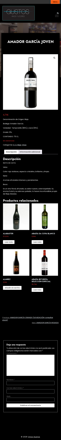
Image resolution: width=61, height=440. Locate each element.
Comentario (12, 353)
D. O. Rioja (17, 145)
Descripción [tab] (11, 152)
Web (8, 396)
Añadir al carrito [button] (12, 288)
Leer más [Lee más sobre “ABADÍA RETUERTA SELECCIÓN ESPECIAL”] (37, 290)
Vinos (24, 145)
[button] (54, 58)
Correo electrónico (15, 388)
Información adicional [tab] (30, 152)
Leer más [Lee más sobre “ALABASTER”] (9, 242)
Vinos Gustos (34, 437)
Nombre (10, 379)
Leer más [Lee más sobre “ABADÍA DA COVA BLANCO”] (37, 242)
